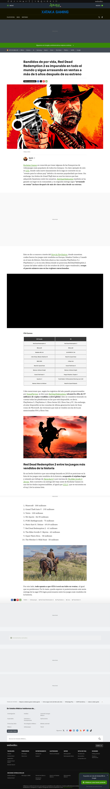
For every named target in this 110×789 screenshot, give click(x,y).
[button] (31, 158)
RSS (80, 730)
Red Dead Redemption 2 (47, 600)
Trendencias (81, 753)
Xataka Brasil (10, 778)
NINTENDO (25, 17)
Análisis (26, 713)
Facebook (102, 17)
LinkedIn (87, 730)
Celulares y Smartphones (28, 719)
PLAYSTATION (11, 17)
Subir (98, 745)
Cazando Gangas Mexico (45, 714)
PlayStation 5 (77, 600)
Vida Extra (24, 756)
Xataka (9, 753)
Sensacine (38, 753)
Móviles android (44, 723)
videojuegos (27, 727)
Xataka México (55, 5)
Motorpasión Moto (69, 756)
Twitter (99, 17)
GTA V (65, 484)
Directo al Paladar (54, 753)
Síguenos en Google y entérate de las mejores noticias (53, 45)
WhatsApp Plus (69, 702)
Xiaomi (46, 50)
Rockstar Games (30, 165)
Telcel (42, 727)
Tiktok (91, 730)
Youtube (70, 730)
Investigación (11, 713)
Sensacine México (40, 775)
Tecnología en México (30, 723)
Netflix (72, 50)
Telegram (77, 730)
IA (33, 50)
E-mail (46, 81)
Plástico (66, 50)
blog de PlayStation (59, 254)
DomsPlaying (32, 394)
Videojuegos (55, 11)
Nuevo (98, 5)
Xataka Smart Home (11, 761)
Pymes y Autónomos (95, 756)
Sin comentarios (30, 81)
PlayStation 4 (60, 600)
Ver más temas (12, 731)
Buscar (99, 738)
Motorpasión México (67, 776)
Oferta (22, 50)
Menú (12, 5)
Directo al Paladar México (54, 776)
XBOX (18, 17)
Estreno (28, 50)
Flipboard (44, 81)
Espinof (38, 756)
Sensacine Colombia (38, 778)
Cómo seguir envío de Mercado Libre (53, 702)
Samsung (39, 50)
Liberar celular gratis (93, 702)
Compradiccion (82, 758)
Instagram (73, 730)
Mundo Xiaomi (11, 764)
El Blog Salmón (96, 753)
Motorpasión (67, 753)
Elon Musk (58, 50)
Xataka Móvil (10, 756)
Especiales (10, 718)
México (9, 727)
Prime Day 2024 (11, 723)
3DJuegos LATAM (25, 775)
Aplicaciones (44, 718)
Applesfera (10, 758)
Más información (67, 787)
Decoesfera (81, 756)
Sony (68, 600)
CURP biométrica (81, 702)
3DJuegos (24, 753)
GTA (27, 170)
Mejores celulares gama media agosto (29, 702)
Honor (51, 50)
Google (79, 50)
